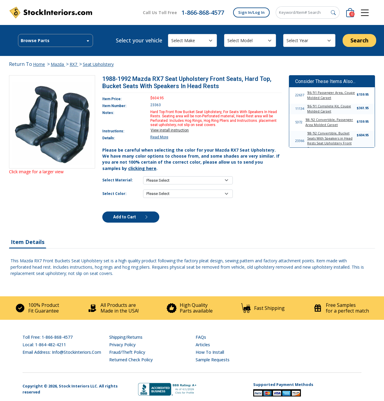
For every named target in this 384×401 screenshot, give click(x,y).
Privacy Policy (122, 344)
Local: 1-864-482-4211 (44, 344)
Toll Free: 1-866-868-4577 (47, 337)
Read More (159, 137)
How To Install (210, 352)
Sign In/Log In (251, 12)
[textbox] (55, 40)
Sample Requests (213, 359)
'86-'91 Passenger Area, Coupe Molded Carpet (331, 95)
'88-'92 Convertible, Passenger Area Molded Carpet (329, 122)
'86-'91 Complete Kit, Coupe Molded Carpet (329, 108)
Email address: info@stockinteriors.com (61, 352)
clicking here (142, 168)
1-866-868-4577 (203, 12)
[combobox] (55, 40)
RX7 (74, 64)
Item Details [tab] (27, 241)
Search (359, 40)
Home (39, 64)
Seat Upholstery (98, 64)
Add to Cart (130, 216)
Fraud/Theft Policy (127, 352)
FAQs (201, 337)
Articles (203, 344)
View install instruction (170, 130)
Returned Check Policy (131, 359)
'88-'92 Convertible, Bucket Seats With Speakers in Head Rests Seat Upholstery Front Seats (329, 140)
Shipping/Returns (125, 337)
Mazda (58, 64)
